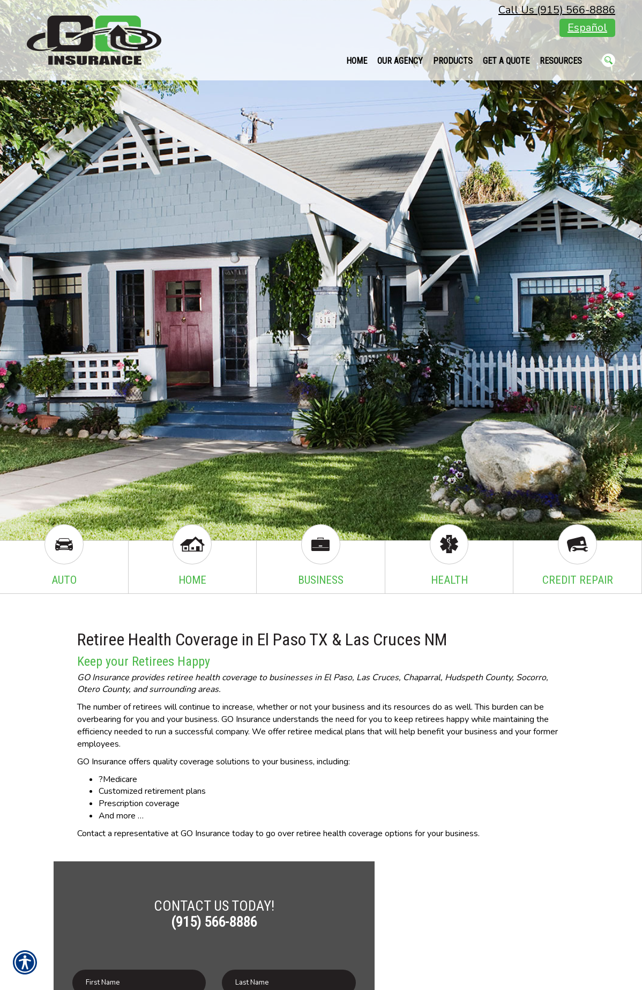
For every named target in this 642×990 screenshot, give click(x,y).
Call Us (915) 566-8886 (556, 10)
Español (587, 27)
